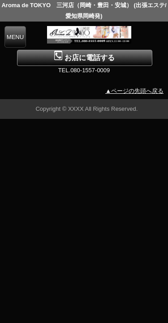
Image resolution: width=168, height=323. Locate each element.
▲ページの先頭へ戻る (134, 90)
